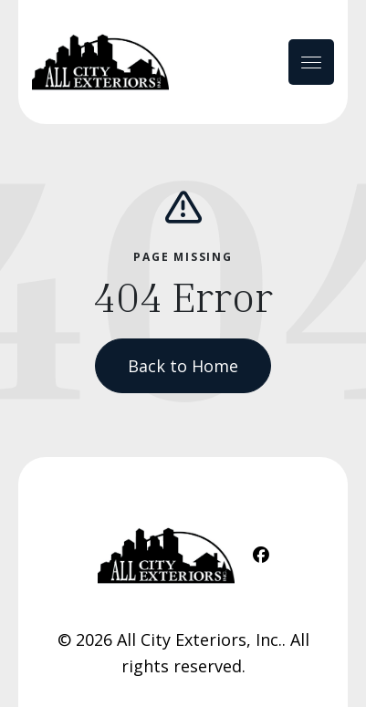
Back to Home (183, 366)
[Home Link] (100, 62)
